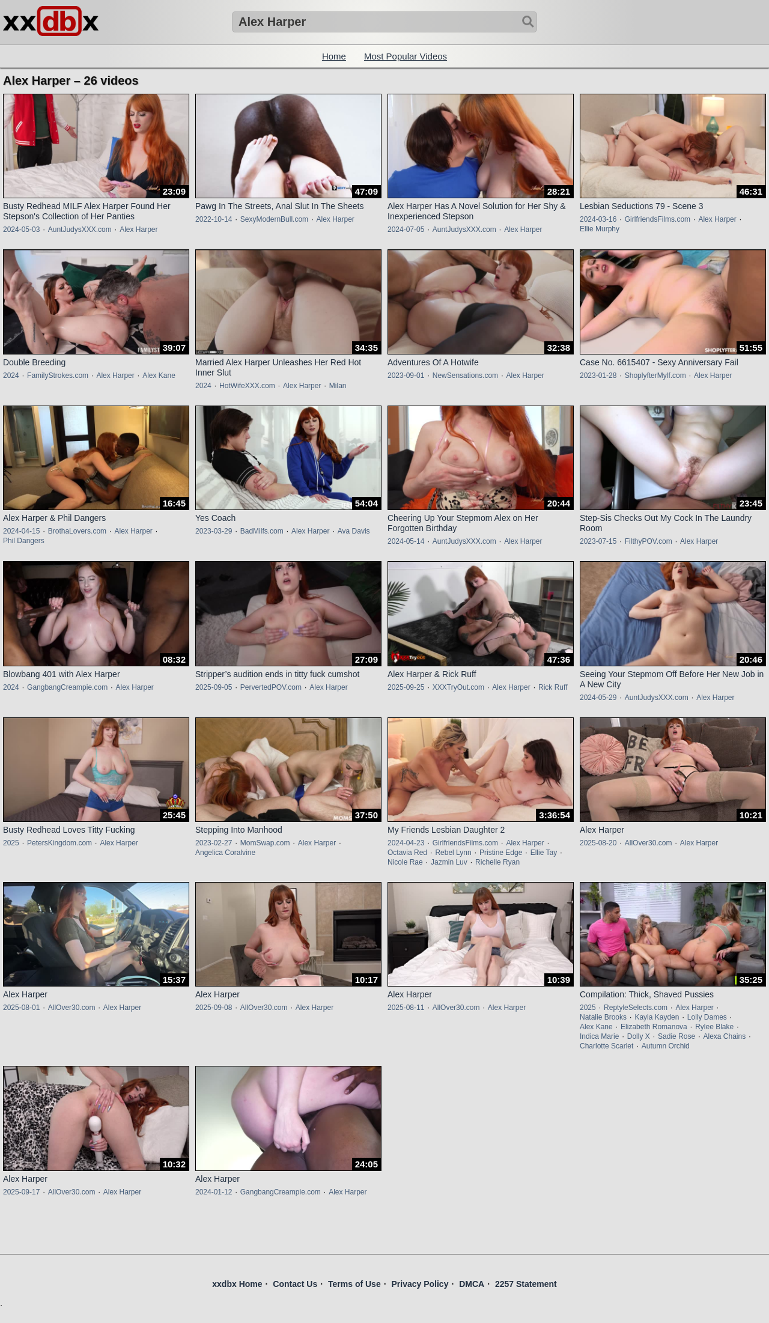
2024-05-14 (406, 541)
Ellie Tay (543, 852)
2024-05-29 (598, 697)
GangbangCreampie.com (67, 687)
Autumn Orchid (666, 1046)
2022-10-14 (213, 219)
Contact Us (295, 1284)
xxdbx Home (237, 1284)
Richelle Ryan (497, 862)
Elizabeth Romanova (654, 1027)
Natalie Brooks (603, 1017)
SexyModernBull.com (274, 219)
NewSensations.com (465, 375)
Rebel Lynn (453, 852)
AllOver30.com (648, 843)
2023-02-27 (213, 843)
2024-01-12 (213, 1192)
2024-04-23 (406, 843)
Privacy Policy (419, 1284)
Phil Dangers (23, 541)
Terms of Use (354, 1284)
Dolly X (638, 1036)
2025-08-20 (598, 843)
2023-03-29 (213, 531)
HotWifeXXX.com (247, 386)
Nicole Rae (405, 862)
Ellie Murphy (599, 229)
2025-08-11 (406, 1007)
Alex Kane (158, 375)
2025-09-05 (213, 687)
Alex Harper (138, 229)
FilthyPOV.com (648, 541)
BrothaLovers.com (77, 531)
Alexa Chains (724, 1036)
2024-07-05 (406, 229)
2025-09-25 (406, 687)
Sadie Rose (676, 1036)
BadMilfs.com (262, 531)
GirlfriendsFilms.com (657, 219)
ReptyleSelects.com (635, 1007)
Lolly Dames (707, 1017)
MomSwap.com (265, 843)
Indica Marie (599, 1036)
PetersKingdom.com (59, 843)
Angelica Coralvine (225, 852)
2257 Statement (526, 1284)
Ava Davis (354, 531)
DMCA (471, 1284)
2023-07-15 (598, 541)
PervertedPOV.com (271, 687)
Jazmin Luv (449, 862)
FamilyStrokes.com (57, 375)
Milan (338, 386)
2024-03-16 (598, 219)
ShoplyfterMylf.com (655, 375)
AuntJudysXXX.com (80, 229)
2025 (11, 843)
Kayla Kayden (656, 1017)
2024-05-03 (21, 229)
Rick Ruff (552, 687)
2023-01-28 (598, 375)
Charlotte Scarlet (606, 1046)
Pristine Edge (500, 852)
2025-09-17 (21, 1192)
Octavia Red (407, 852)
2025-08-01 (21, 1007)
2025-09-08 (213, 1007)
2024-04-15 (21, 531)
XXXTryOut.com (458, 687)
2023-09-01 (406, 375)
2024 (11, 375)
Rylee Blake (714, 1027)
